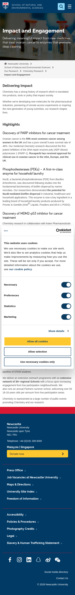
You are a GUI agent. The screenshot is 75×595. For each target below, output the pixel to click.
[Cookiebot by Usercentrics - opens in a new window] (56, 231)
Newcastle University (18, 63)
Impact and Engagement (17, 74)
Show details (56, 331)
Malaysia (12, 447)
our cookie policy (20, 269)
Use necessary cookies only (37, 361)
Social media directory (56, 572)
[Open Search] (61, 6)
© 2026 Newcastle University (52, 584)
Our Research (11, 71)
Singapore (27, 447)
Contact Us (62, 578)
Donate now (17, 454)
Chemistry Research (33, 71)
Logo (5, 6)
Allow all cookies (37, 341)
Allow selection (37, 351)
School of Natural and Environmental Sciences (27, 67)
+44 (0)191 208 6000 (30, 441)
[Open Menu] (69, 6)
